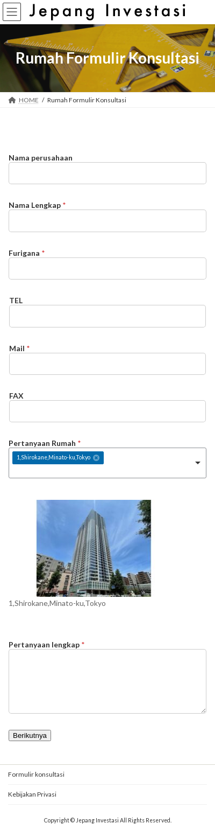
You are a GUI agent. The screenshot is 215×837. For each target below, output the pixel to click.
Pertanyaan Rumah (45, 443)
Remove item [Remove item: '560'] (96, 458)
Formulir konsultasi (36, 774)
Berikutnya (30, 735)
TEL (16, 300)
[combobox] (107, 463)
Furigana (27, 252)
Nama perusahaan (41, 157)
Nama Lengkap (37, 205)
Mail (19, 348)
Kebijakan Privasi (32, 794)
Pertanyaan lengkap (47, 644)
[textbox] (79, 471)
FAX (16, 395)
